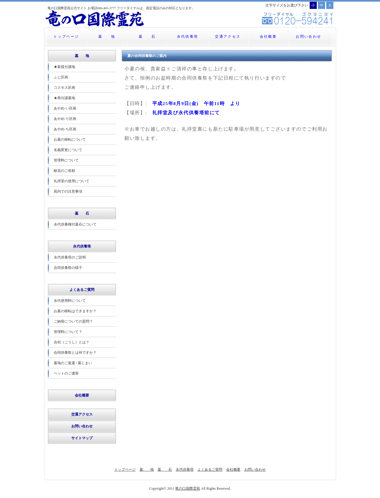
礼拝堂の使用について (71, 181)
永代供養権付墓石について (75, 224)
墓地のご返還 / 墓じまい (73, 363)
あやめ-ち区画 (65, 129)
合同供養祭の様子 (68, 268)
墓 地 (106, 36)
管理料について (66, 160)
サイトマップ (82, 438)
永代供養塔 (187, 36)
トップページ (66, 36)
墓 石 (147, 36)
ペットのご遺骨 (66, 373)
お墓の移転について (70, 139)
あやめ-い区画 (65, 108)
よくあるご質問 (81, 290)
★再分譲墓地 (66, 98)
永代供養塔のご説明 (70, 257)
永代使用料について (70, 301)
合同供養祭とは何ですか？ (75, 352)
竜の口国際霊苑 (187, 488)
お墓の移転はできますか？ (75, 311)
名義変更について (68, 150)
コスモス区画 (64, 87)
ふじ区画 (61, 77)
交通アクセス (227, 36)
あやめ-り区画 (65, 119)
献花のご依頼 (64, 171)
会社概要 (268, 36)
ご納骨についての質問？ (73, 321)
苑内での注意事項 (68, 191)
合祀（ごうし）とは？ (71, 342)
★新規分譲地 (64, 67)
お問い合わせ (308, 36)
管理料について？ (68, 332)
